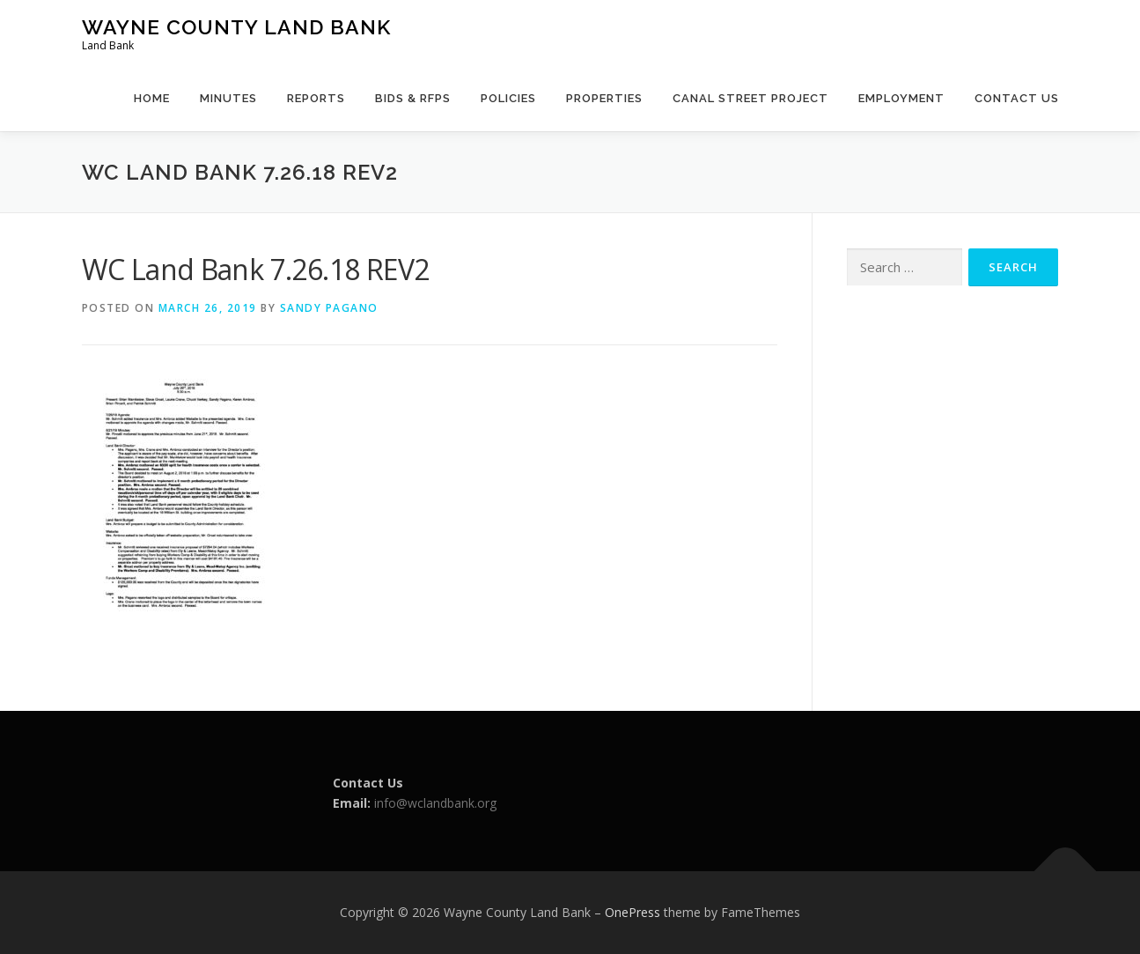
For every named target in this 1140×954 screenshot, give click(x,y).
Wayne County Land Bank (236, 27)
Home (152, 98)
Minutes (228, 98)
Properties (604, 98)
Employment (901, 98)
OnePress (632, 912)
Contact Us (1017, 98)
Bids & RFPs (413, 98)
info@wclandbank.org (435, 803)
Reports (316, 98)
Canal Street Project (750, 98)
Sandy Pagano (329, 307)
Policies (508, 98)
